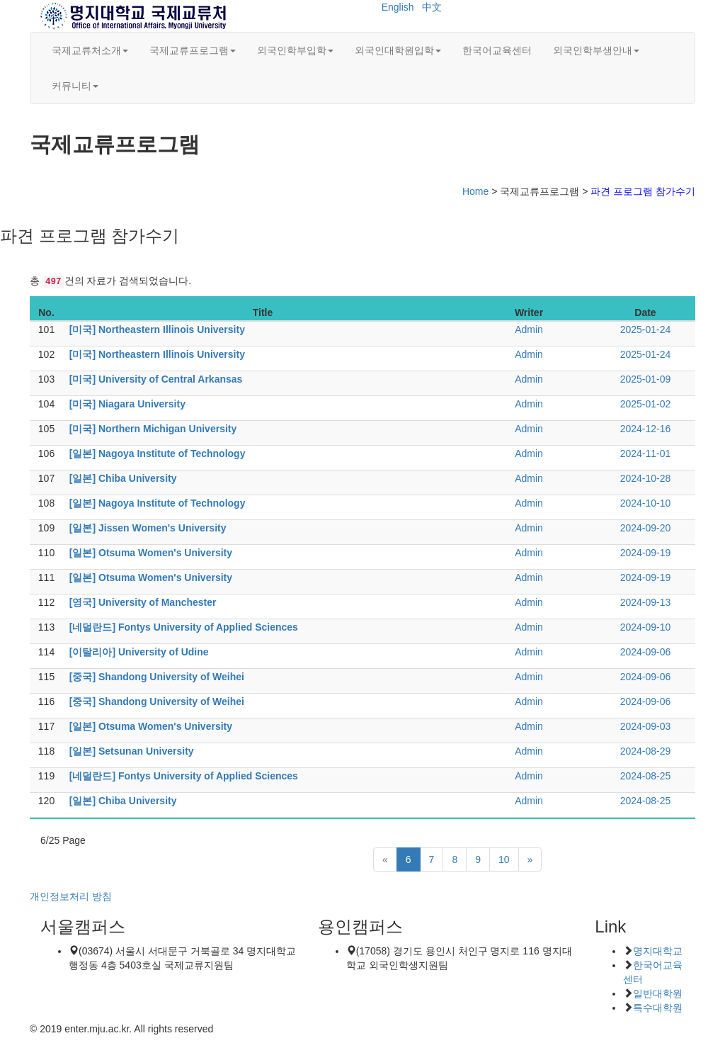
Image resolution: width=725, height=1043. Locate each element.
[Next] (530, 859)
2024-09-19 (645, 552)
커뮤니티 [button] (75, 85)
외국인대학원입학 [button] (398, 50)
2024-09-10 (645, 627)
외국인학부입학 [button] (295, 50)
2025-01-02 (645, 404)
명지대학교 (658, 951)
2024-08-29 (645, 751)
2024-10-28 (645, 478)
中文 (432, 7)
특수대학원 (658, 1007)
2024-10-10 (645, 503)
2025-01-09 (645, 379)
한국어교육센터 (497, 50)
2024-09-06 (645, 652)
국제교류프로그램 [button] (192, 50)
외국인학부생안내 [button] (596, 50)
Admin (529, 329)
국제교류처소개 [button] (90, 50)
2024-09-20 (645, 528)
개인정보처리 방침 (71, 896)
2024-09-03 (645, 726)
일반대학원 (658, 993)
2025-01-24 (645, 329)
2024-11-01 (645, 453)
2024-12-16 (645, 428)
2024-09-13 (645, 602)
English (398, 7)
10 (504, 859)
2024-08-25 (645, 776)
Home (475, 191)
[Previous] (385, 859)
